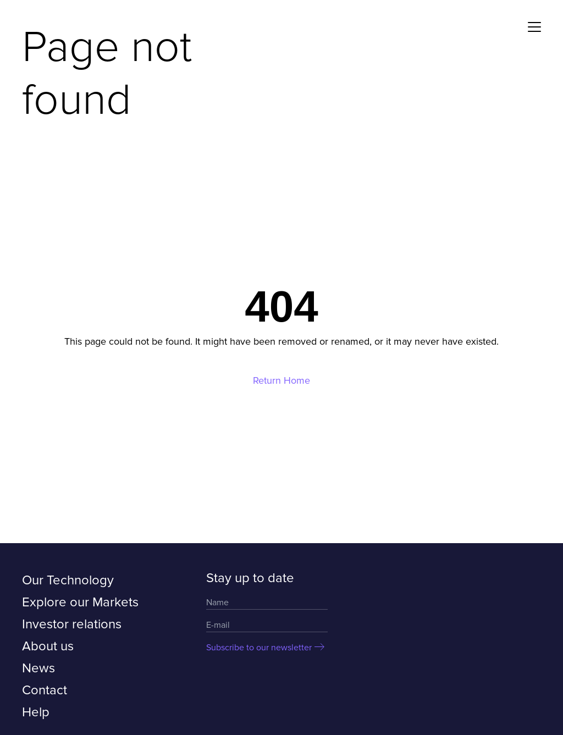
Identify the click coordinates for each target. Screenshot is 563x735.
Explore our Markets (80, 602)
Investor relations (72, 624)
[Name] (267, 603)
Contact (44, 690)
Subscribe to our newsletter (259, 647)
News (38, 668)
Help (35, 712)
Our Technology (68, 580)
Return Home (281, 380)
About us (48, 646)
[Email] (267, 625)
